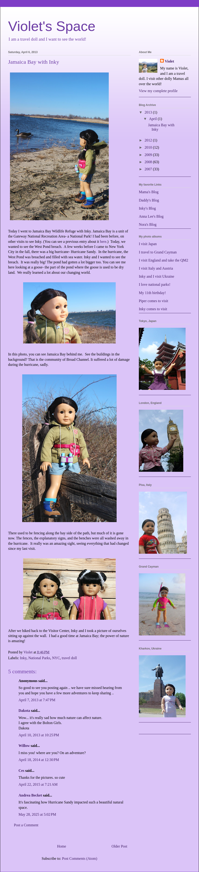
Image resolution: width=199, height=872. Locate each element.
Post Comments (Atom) (79, 858)
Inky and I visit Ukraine (156, 276)
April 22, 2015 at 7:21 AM (38, 784)
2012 (149, 140)
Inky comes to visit (153, 309)
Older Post (119, 846)
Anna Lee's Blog (151, 216)
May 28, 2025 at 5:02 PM (37, 814)
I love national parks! (154, 284)
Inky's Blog (147, 208)
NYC (56, 658)
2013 (149, 112)
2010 (149, 147)
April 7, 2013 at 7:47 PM (37, 700)
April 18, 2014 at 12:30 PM (39, 760)
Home (61, 846)
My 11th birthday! (152, 293)
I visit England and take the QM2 (163, 260)
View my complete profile (158, 91)
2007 (149, 169)
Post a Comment (26, 825)
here (103, 242)
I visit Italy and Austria (156, 268)
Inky (23, 658)
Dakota (24, 711)
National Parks (39, 658)
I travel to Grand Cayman (158, 252)
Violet (169, 61)
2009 (149, 155)
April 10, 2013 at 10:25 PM (39, 735)
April (153, 119)
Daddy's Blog (149, 200)
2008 (149, 162)
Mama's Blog (149, 192)
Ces (21, 771)
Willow (24, 746)
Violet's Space (51, 26)
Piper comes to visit (153, 301)
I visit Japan (148, 244)
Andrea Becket (30, 795)
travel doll (69, 658)
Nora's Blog (147, 224)
